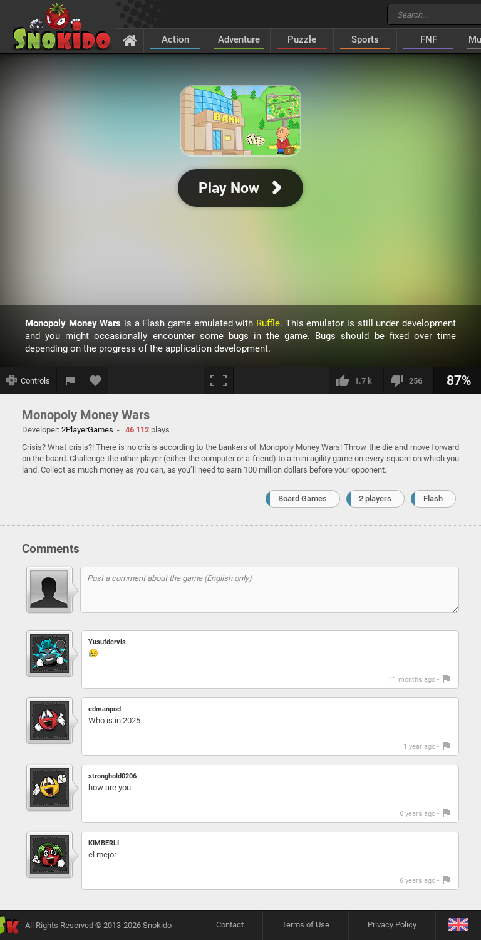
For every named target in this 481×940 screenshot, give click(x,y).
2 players (375, 498)
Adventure (239, 39)
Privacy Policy (392, 924)
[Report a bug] (70, 380)
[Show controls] (28, 380)
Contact (230, 924)
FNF (428, 39)
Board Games (302, 498)
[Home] (130, 40)
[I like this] (356, 380)
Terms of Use (305, 924)
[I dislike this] (408, 380)
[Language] (458, 925)
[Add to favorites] (95, 380)
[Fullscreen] (219, 380)
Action (175, 39)
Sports (365, 39)
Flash (433, 498)
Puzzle (301, 39)
